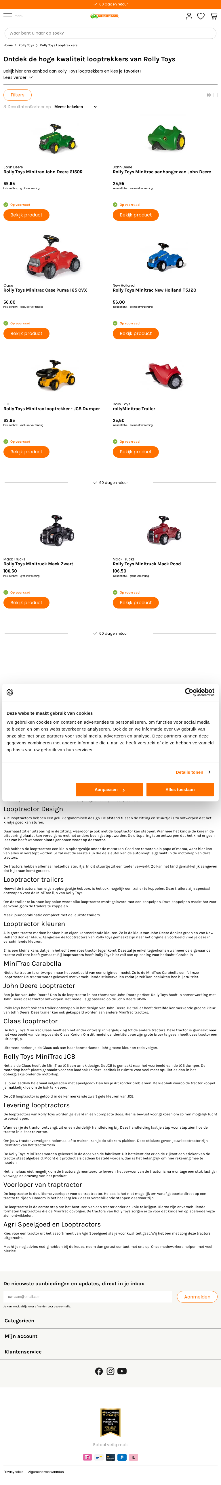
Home (8, 45)
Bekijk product (26, 215)
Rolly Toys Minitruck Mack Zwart (38, 563)
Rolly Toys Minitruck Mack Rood (147, 563)
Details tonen (189, 772)
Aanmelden (197, 1297)
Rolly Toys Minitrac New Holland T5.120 (154, 290)
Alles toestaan (180, 789)
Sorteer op (40, 106)
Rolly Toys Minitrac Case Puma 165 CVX (45, 290)
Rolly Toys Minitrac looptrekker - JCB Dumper (51, 408)
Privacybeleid (13, 1472)
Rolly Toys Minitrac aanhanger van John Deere (162, 171)
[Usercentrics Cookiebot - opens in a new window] (189, 692)
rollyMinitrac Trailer (134, 408)
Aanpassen (110, 789)
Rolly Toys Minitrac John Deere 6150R (43, 171)
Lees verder (18, 77)
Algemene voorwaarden (46, 1472)
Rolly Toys (26, 45)
